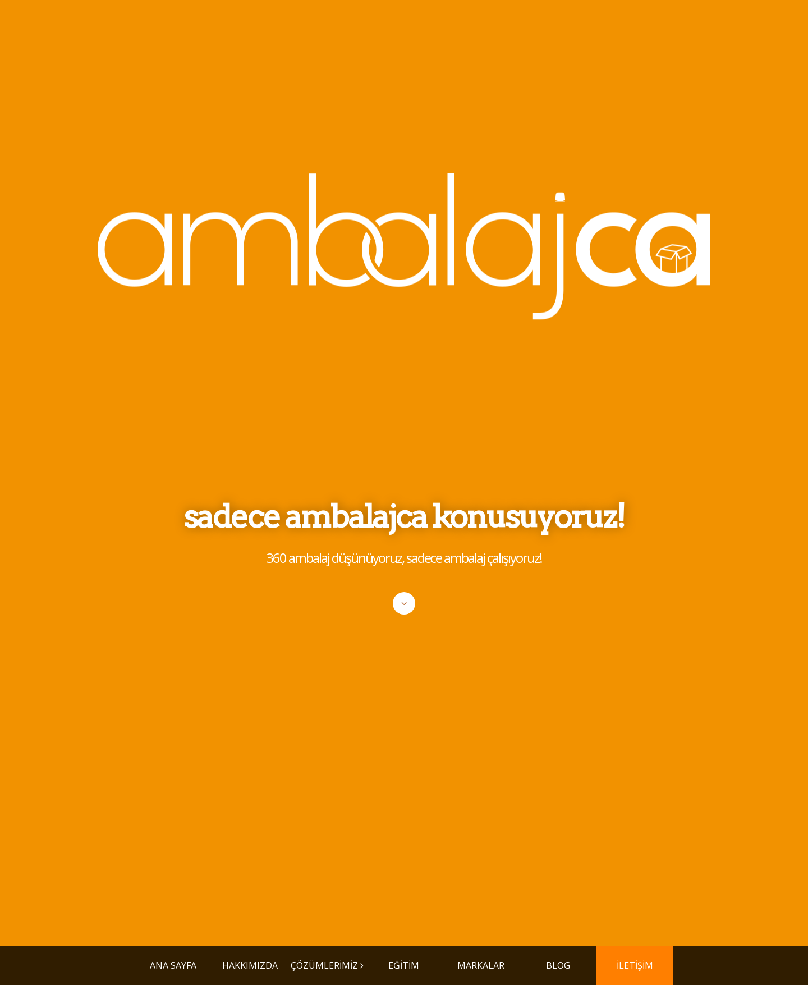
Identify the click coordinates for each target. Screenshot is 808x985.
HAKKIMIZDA (250, 965)
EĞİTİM (403, 965)
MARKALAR (480, 965)
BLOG (558, 965)
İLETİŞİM (635, 965)
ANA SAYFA (173, 965)
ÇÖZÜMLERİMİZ (324, 965)
